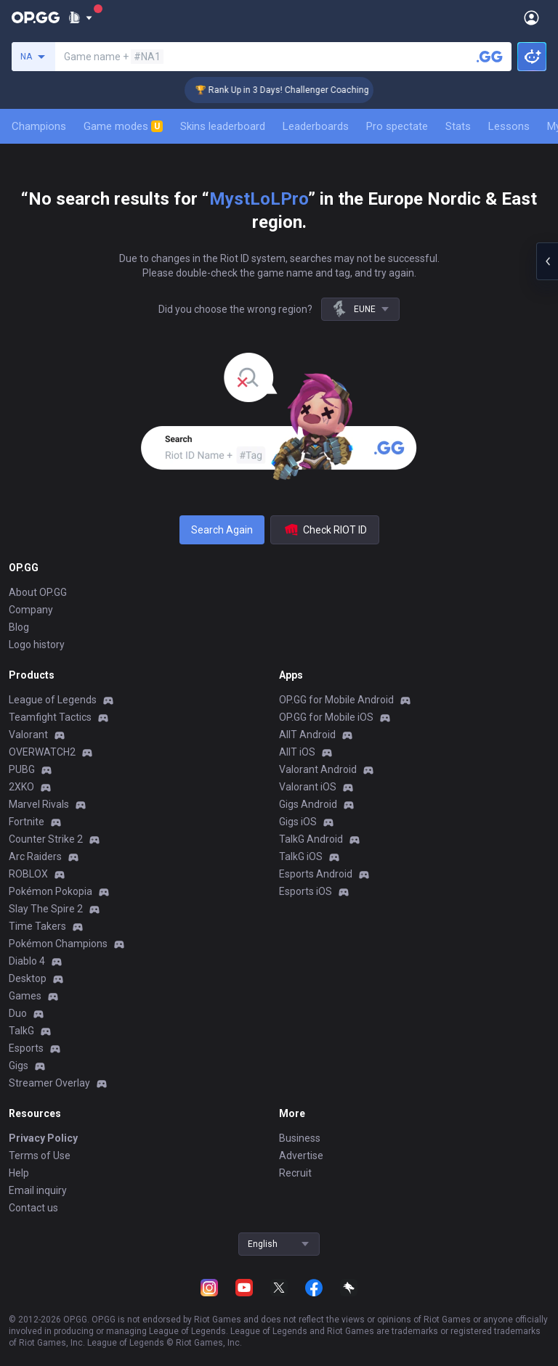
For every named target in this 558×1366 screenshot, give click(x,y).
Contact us (33, 1208)
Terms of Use (39, 1155)
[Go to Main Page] (36, 17)
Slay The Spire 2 (46, 909)
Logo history (37, 644)
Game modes (123, 126)
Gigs (18, 1065)
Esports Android (315, 874)
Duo (18, 1013)
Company (31, 609)
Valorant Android (318, 769)
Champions (39, 126)
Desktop (27, 978)
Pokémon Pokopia (50, 891)
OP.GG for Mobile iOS (326, 717)
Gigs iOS (298, 821)
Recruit (295, 1173)
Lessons (509, 126)
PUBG (22, 769)
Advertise (301, 1155)
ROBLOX (28, 874)
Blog (19, 627)
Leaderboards (316, 126)
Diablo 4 (27, 961)
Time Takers (37, 926)
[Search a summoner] (490, 56)
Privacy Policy (43, 1138)
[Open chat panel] (547, 261)
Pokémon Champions (58, 943)
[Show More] (80, 17)
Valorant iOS (307, 787)
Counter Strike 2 (46, 839)
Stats (458, 126)
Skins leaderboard (222, 126)
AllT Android (307, 734)
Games (25, 996)
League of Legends (53, 700)
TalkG (21, 1030)
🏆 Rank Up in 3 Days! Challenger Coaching (290, 90)
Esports (26, 1048)
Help (19, 1173)
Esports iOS (305, 891)
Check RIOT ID (325, 530)
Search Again (222, 530)
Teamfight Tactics (50, 717)
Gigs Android (308, 804)
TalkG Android (311, 839)
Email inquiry (38, 1190)
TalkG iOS (301, 856)
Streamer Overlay (49, 1083)
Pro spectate (397, 126)
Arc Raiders (35, 856)
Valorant (28, 734)
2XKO (21, 787)
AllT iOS (297, 752)
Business (299, 1138)
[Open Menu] (531, 17)
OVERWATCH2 (42, 752)
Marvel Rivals (39, 804)
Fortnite (26, 821)
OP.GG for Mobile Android (336, 700)
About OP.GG (38, 592)
